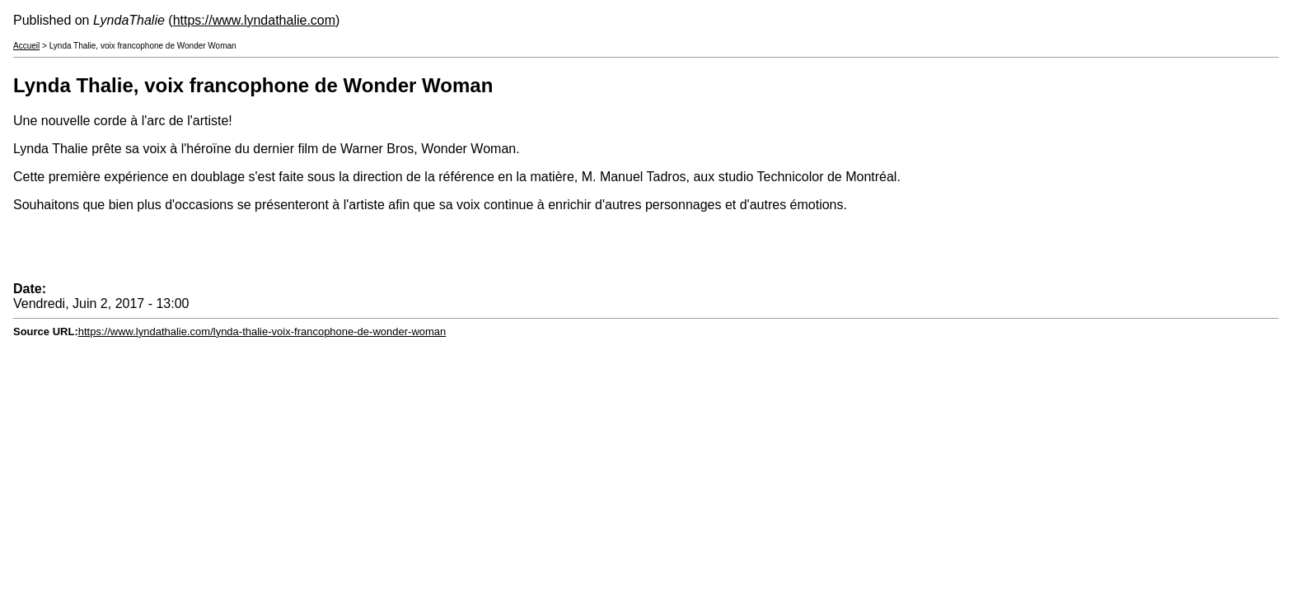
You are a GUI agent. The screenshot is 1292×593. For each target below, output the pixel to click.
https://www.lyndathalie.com (254, 20)
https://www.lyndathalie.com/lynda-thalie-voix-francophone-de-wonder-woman (262, 331)
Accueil (26, 45)
